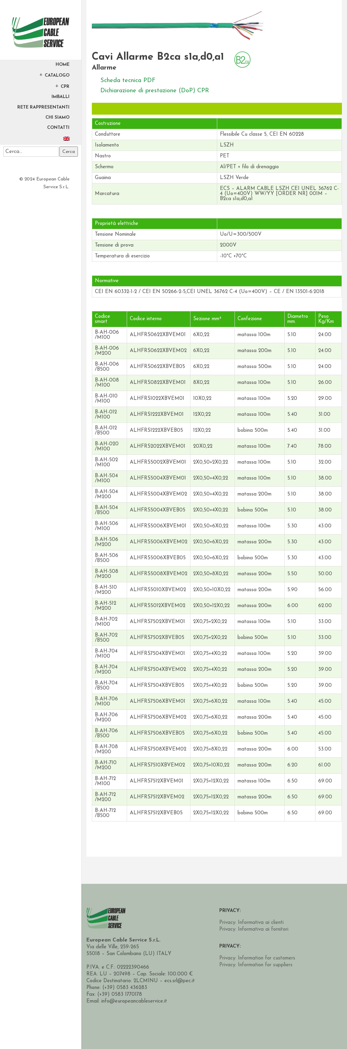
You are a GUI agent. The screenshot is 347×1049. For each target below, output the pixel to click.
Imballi (60, 97)
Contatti (58, 128)
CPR (65, 86)
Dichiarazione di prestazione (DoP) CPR (154, 91)
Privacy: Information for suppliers (255, 965)
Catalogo (57, 75)
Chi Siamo (57, 117)
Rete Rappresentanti (43, 107)
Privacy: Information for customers (257, 958)
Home (62, 64)
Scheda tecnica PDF (128, 80)
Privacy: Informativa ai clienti (251, 922)
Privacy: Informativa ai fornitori (253, 929)
